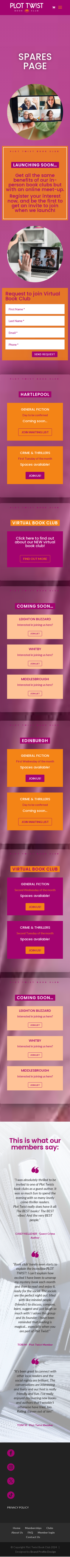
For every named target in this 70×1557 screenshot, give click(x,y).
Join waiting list (35, 432)
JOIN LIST (35, 634)
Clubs (49, 1528)
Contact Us (33, 1537)
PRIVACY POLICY (18, 1507)
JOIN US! (35, 476)
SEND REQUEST (42, 354)
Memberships (33, 1528)
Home (16, 1528)
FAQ (30, 1532)
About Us (17, 1532)
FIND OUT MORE (35, 559)
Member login (46, 1532)
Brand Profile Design (43, 1551)
